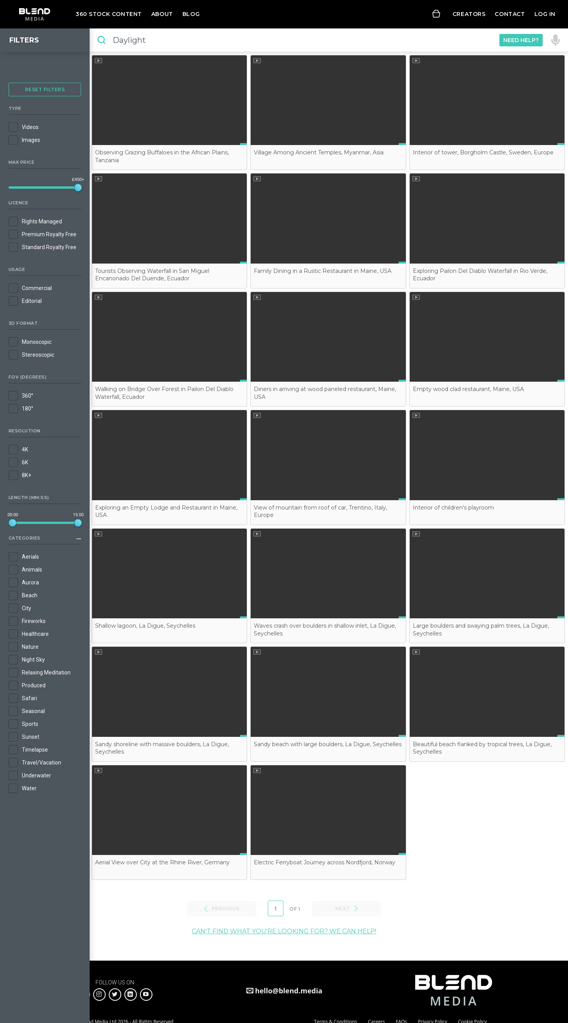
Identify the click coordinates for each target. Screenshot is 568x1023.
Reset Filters (45, 89)
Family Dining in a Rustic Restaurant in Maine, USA (322, 270)
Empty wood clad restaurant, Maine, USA (468, 389)
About (162, 14)
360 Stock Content (109, 14)
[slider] (78, 187)
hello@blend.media (288, 990)
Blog (191, 14)
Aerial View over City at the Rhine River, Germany (162, 862)
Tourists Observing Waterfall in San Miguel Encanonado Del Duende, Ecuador (152, 274)
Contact (510, 14)
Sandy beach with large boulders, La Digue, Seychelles (328, 744)
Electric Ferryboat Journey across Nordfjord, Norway (324, 862)
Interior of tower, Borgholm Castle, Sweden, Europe (483, 152)
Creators (469, 14)
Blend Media (34, 14)
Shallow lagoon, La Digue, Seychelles (145, 625)
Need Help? (521, 40)
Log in (545, 14)
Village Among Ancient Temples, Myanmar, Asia (319, 152)
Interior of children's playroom (453, 507)
